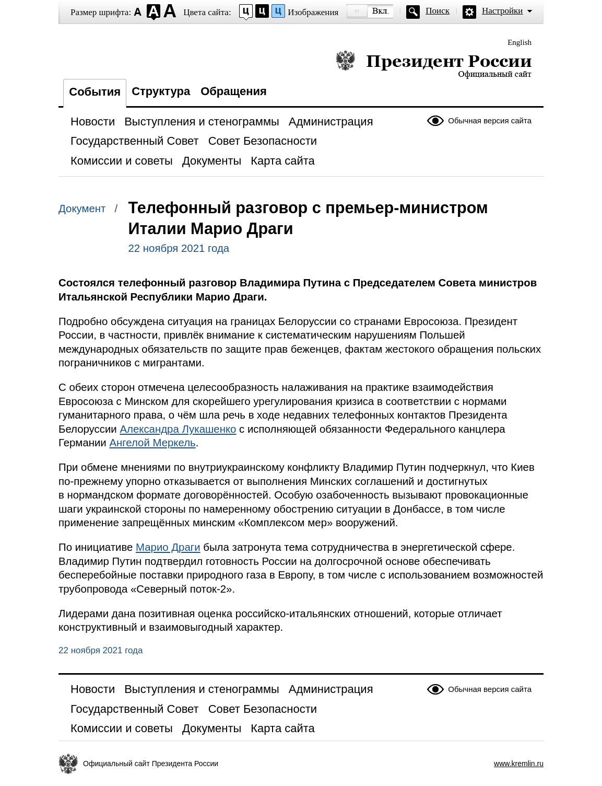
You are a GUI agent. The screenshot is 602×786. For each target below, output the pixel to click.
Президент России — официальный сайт (434, 64)
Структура (161, 91)
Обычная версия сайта (490, 120)
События (95, 91)
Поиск (438, 11)
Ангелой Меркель (152, 442)
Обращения (233, 91)
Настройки (502, 11)
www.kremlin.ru (519, 763)
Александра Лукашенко (178, 429)
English (519, 42)
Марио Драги (168, 547)
